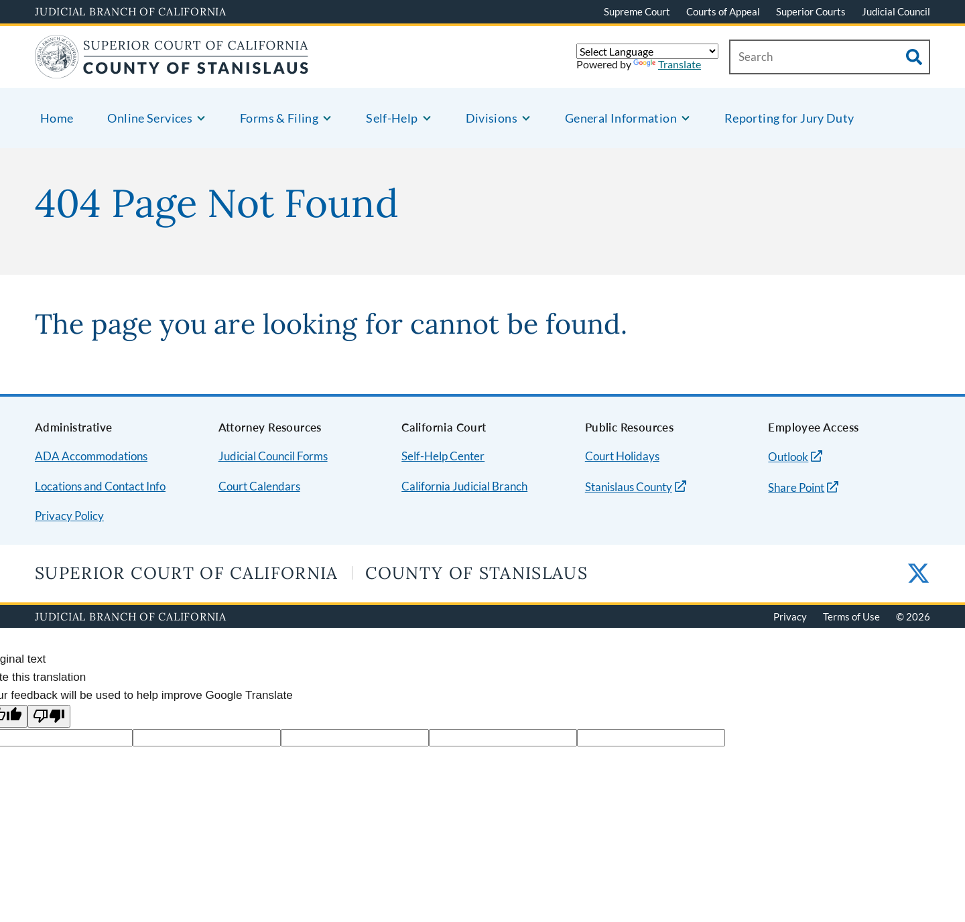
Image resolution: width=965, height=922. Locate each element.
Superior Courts (811, 11)
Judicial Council (896, 11)
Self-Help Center (443, 456)
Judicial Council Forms (273, 456)
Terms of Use (851, 616)
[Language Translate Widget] (647, 51)
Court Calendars (259, 486)
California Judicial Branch (464, 486)
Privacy (790, 616)
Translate (667, 64)
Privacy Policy (69, 516)
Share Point (796, 487)
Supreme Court (637, 11)
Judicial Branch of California (131, 11)
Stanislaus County (628, 487)
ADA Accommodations (91, 456)
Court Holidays (622, 456)
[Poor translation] (48, 716)
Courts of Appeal (723, 11)
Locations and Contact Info (100, 486)
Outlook (788, 457)
